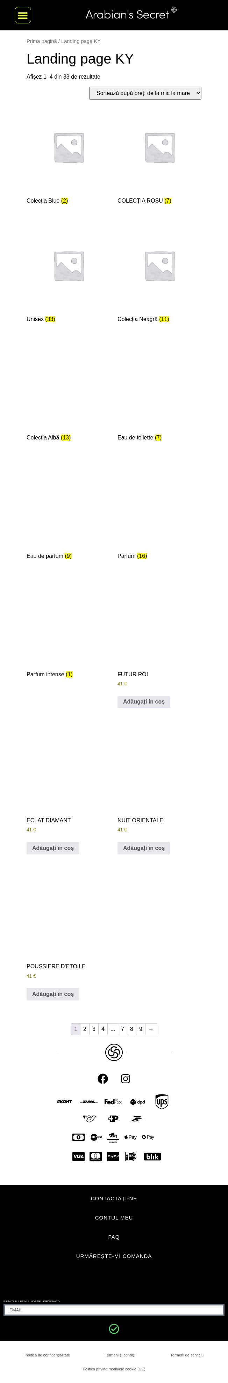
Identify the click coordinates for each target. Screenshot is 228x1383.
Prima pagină (42, 41)
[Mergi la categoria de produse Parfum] (159, 511)
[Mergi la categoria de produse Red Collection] (159, 156)
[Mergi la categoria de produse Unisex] (69, 274)
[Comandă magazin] (145, 93)
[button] (23, 15)
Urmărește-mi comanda (114, 1256)
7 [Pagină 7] (122, 1029)
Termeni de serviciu (187, 1355)
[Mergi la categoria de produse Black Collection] (159, 274)
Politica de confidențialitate (47, 1355)
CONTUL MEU (114, 1218)
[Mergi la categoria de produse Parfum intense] (69, 629)
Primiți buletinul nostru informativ (31, 1301)
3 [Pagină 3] (93, 1029)
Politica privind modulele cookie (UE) (114, 1369)
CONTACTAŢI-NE (114, 1198)
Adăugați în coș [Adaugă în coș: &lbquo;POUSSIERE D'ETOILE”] (53, 994)
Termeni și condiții (120, 1355)
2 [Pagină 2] (84, 1029)
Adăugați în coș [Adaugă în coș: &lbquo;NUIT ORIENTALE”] (144, 848)
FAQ (114, 1237)
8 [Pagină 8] (131, 1029)
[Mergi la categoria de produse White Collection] (69, 393)
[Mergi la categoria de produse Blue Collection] (69, 156)
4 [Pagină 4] (103, 1029)
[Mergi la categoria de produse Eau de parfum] (69, 511)
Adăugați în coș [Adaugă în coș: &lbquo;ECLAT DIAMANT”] (53, 848)
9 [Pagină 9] (140, 1029)
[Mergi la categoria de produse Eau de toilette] (159, 393)
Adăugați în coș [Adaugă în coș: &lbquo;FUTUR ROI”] (144, 702)
